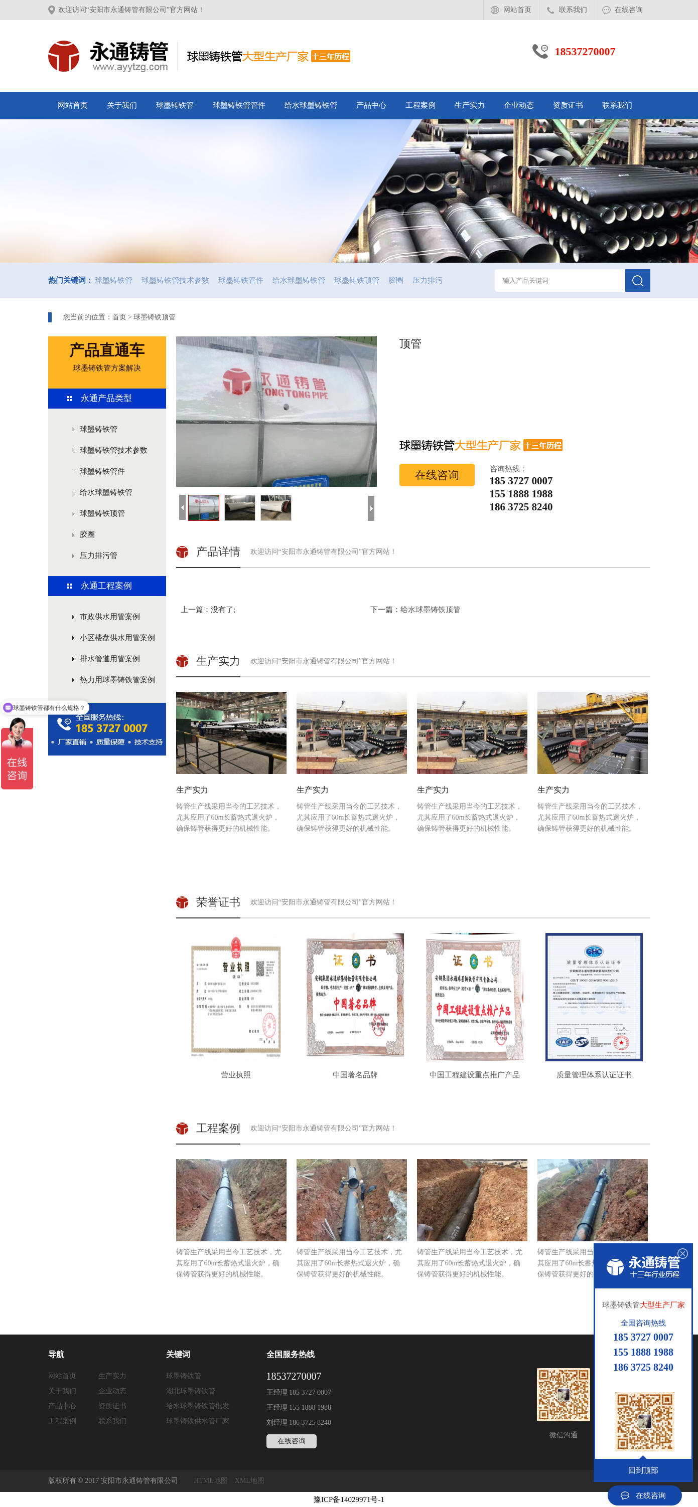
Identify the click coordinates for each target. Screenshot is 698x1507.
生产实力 (470, 105)
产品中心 (371, 105)
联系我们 (573, 10)
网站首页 (517, 10)
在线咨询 (629, 10)
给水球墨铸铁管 (311, 105)
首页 (119, 317)
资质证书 (568, 105)
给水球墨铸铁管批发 (197, 1406)
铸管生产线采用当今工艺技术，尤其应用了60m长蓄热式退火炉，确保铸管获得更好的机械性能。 (231, 1218)
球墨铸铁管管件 (239, 105)
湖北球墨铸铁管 (190, 1391)
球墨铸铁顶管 (356, 280)
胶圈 (395, 280)
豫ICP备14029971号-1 (349, 1499)
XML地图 (249, 1480)
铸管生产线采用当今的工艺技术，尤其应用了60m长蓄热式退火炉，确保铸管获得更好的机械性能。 (231, 762)
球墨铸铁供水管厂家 (197, 1421)
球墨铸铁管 (175, 105)
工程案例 (420, 105)
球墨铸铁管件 (240, 280)
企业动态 (519, 105)
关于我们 (122, 105)
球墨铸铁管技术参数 (175, 280)
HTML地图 (211, 1480)
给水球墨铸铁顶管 (430, 610)
